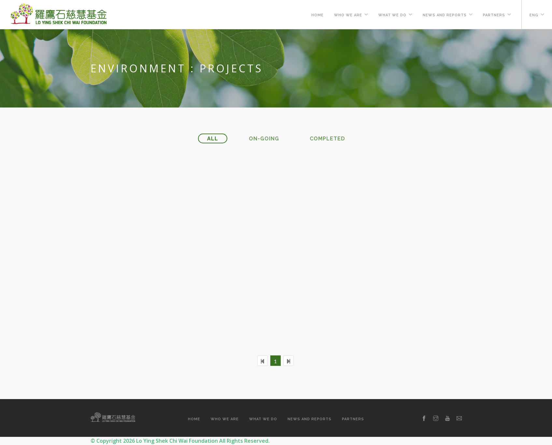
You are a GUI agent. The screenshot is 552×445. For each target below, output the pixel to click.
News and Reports (445, 15)
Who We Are (348, 15)
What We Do (392, 15)
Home (317, 15)
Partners (494, 15)
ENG (534, 15)
